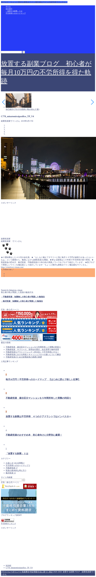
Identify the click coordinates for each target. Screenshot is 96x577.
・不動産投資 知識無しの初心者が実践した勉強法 (23, 297)
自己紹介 (9, 9)
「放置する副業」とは (14, 11)
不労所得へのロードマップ (16, 13)
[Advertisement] (48, 33)
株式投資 (11, 473)
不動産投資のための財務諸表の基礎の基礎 (24, 357)
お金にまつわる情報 (15, 463)
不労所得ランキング (8, 524)
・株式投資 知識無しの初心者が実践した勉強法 (22, 301)
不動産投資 (12, 468)
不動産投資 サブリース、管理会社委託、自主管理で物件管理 (32, 349)
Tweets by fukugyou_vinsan (11, 290)
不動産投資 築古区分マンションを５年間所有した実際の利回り (33, 347)
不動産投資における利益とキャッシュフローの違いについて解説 (33, 354)
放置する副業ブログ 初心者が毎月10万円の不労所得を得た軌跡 (46, 72)
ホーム (8, 6)
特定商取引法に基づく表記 (41, 572)
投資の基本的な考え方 (16, 470)
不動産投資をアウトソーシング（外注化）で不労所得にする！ (32, 352)
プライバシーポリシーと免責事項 (15, 572)
